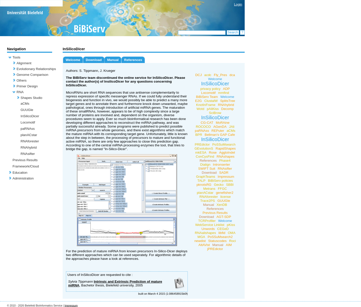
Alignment (24, 63)
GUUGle (27, 110)
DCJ (198, 75)
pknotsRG (204, 185)
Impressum (226, 176)
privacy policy (210, 89)
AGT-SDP (223, 217)
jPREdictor (215, 249)
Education (20, 172)
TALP (201, 180)
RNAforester (30, 141)
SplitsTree (227, 101)
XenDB (222, 205)
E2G (198, 101)
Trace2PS (207, 201)
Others (22, 80)
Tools (16, 57)
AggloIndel (227, 152)
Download (94, 60)
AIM (229, 245)
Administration (23, 178)
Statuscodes (217, 241)
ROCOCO (203, 127)
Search (233, 32)
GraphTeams (205, 176)
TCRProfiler (207, 221)
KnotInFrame (205, 105)
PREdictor (202, 144)
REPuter (218, 131)
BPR (198, 135)
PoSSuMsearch (224, 144)
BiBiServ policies (220, 180)
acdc (207, 75)
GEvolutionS (204, 148)
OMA (231, 233)
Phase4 (224, 160)
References (133, 60)
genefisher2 (224, 193)
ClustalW (211, 101)
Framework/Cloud (26, 166)
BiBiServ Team (207, 97)
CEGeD (223, 229)
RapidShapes (226, 148)
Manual (113, 60)
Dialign (205, 164)
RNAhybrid (29, 147)
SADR (223, 172)
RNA (20, 92)
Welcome (73, 60)
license (225, 197)
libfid (221, 233)
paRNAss (28, 129)
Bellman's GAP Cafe (220, 135)
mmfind (223, 93)
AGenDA (220, 127)
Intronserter (221, 164)
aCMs (25, 103)
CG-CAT (207, 123)
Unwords (208, 229)
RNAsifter (28, 154)
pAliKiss (213, 109)
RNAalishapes (205, 233)
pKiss (231, 225)
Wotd (200, 109)
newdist (200, 241)
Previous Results (25, 160)
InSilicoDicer (30, 116)
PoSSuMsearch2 (220, 237)
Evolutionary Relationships (36, 69)
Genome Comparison (32, 75)
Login (238, 4)
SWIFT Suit (206, 168)
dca (232, 75)
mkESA (200, 152)
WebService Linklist (209, 225)
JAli (231, 127)
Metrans (209, 189)
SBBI (230, 185)
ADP (226, 89)
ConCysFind (205, 156)
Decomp (227, 109)
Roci (232, 241)
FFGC (222, 189)
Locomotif (28, 122)
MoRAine (223, 123)
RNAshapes (225, 156)
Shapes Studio (31, 98)
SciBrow (215, 113)
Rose (213, 152)
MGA (201, 237)
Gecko (219, 185)
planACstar (29, 135)
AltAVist (204, 245)
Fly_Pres (220, 75)
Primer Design (27, 86)
